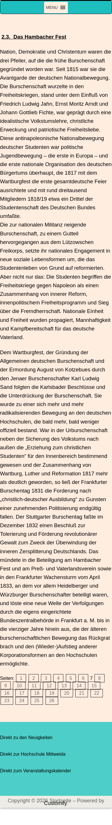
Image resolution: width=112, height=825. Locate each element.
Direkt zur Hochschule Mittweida (33, 754)
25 (37, 700)
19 (51, 693)
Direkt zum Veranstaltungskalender (35, 770)
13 (64, 685)
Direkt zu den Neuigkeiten (26, 737)
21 (81, 693)
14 (79, 685)
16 (6, 693)
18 (37, 693)
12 (49, 685)
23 (6, 700)
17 (21, 693)
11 (34, 685)
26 (51, 700)
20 (66, 693)
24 (21, 700)
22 (96, 693)
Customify (55, 803)
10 (19, 685)
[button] (52, 7)
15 (94, 685)
